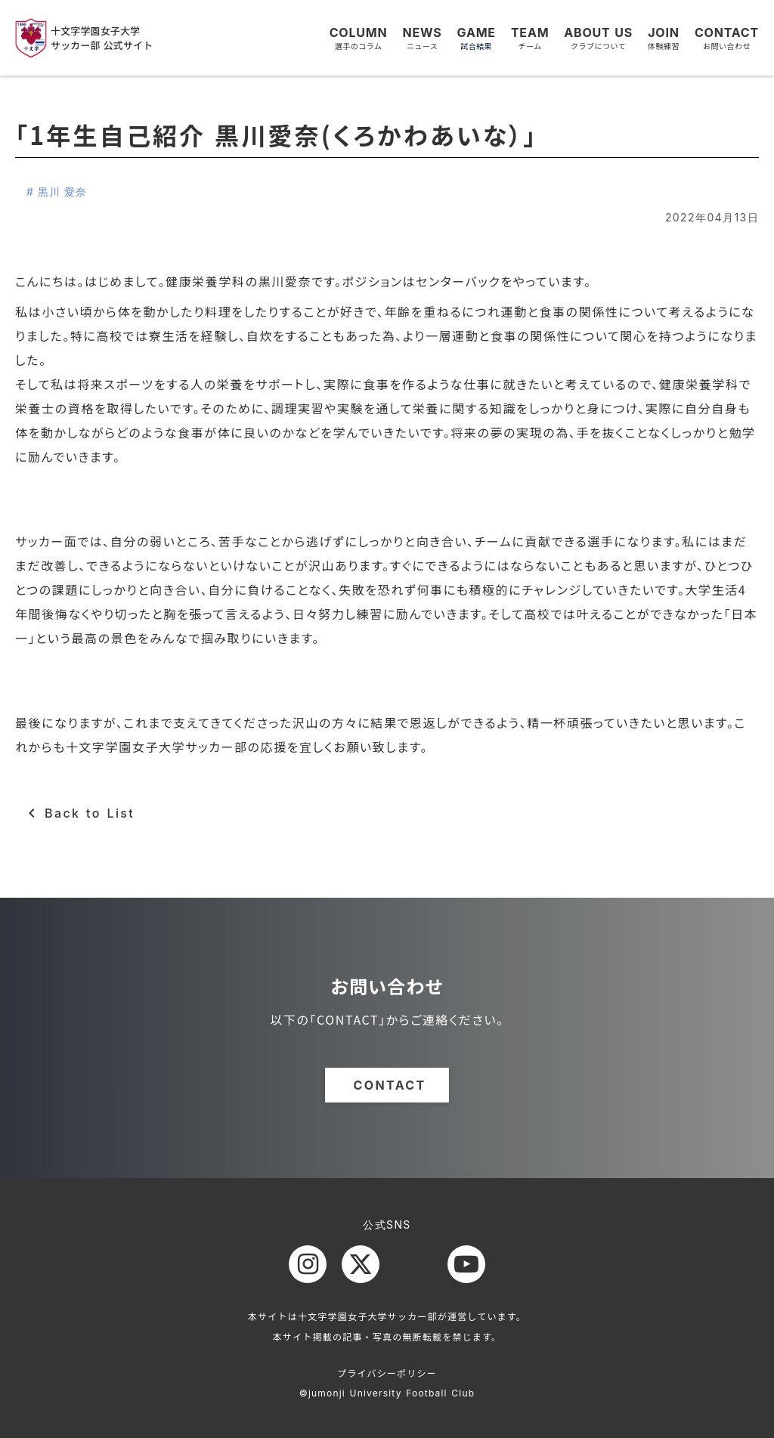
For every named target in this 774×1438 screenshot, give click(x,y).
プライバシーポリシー (387, 1372)
